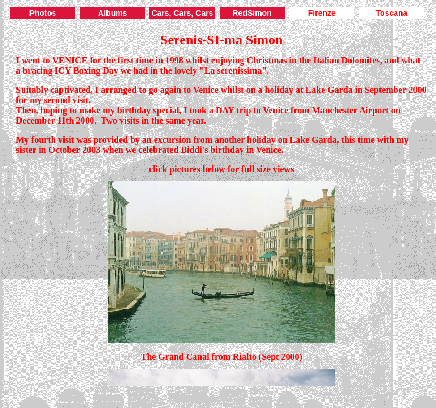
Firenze (322, 13)
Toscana (392, 13)
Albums (112, 13)
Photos (42, 13)
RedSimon (251, 13)
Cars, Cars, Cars (182, 13)
